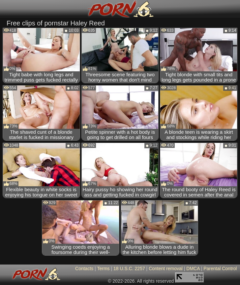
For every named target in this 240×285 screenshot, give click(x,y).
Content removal (166, 268)
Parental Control (220, 268)
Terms (103, 268)
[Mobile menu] (6, 9)
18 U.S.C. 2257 (129, 268)
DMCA (192, 268)
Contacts (84, 268)
